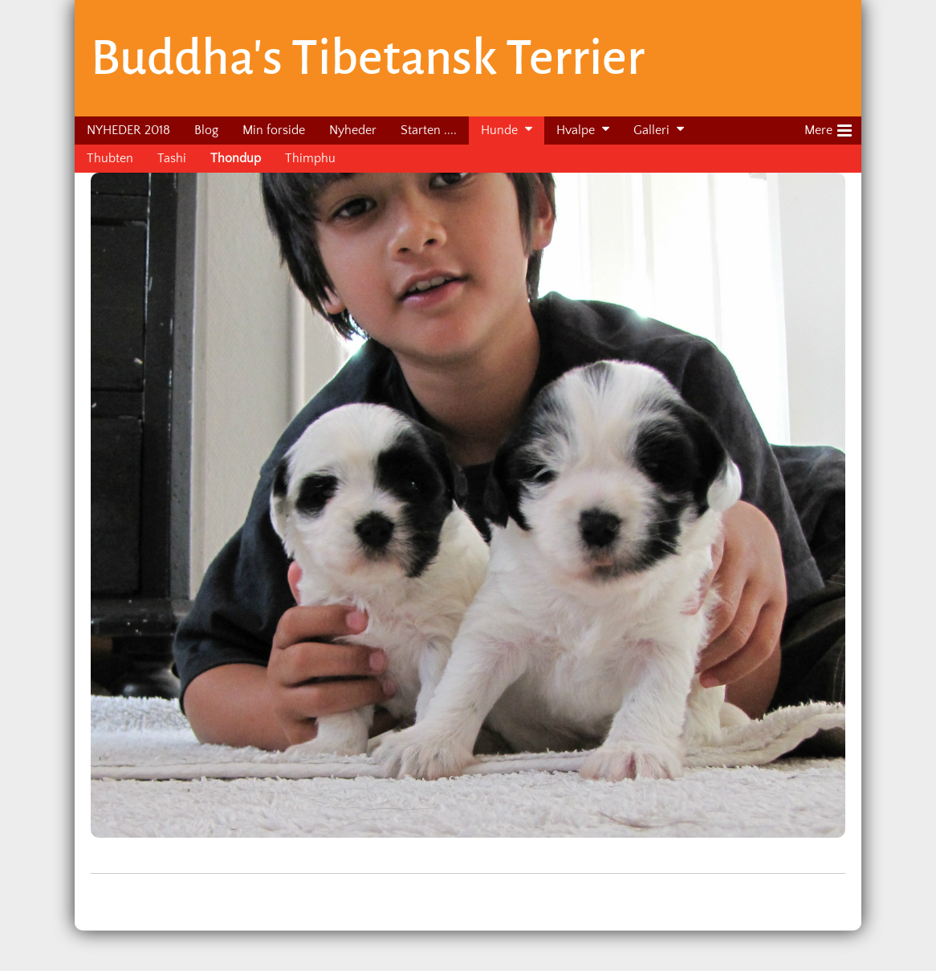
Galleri (651, 130)
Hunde (499, 130)
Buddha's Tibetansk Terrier (368, 57)
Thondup (235, 158)
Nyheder (352, 130)
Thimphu (310, 158)
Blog (206, 130)
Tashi (171, 158)
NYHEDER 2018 (128, 130)
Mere (828, 127)
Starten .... (429, 130)
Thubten (110, 158)
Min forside (273, 130)
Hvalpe (575, 130)
